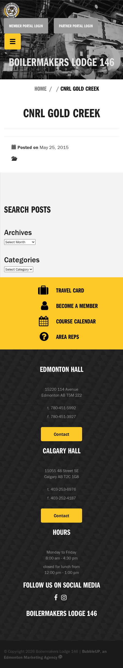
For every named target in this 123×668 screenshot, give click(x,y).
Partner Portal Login (76, 25)
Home (40, 88)
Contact (61, 434)
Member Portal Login (26, 25)
